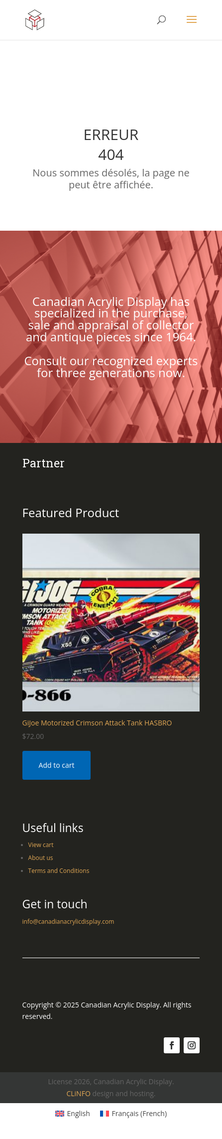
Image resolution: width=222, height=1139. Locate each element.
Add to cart (57, 765)
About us (40, 858)
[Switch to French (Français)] (133, 1113)
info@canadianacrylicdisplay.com (68, 921)
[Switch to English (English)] (72, 1113)
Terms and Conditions (59, 870)
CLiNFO (78, 1093)
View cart (41, 845)
